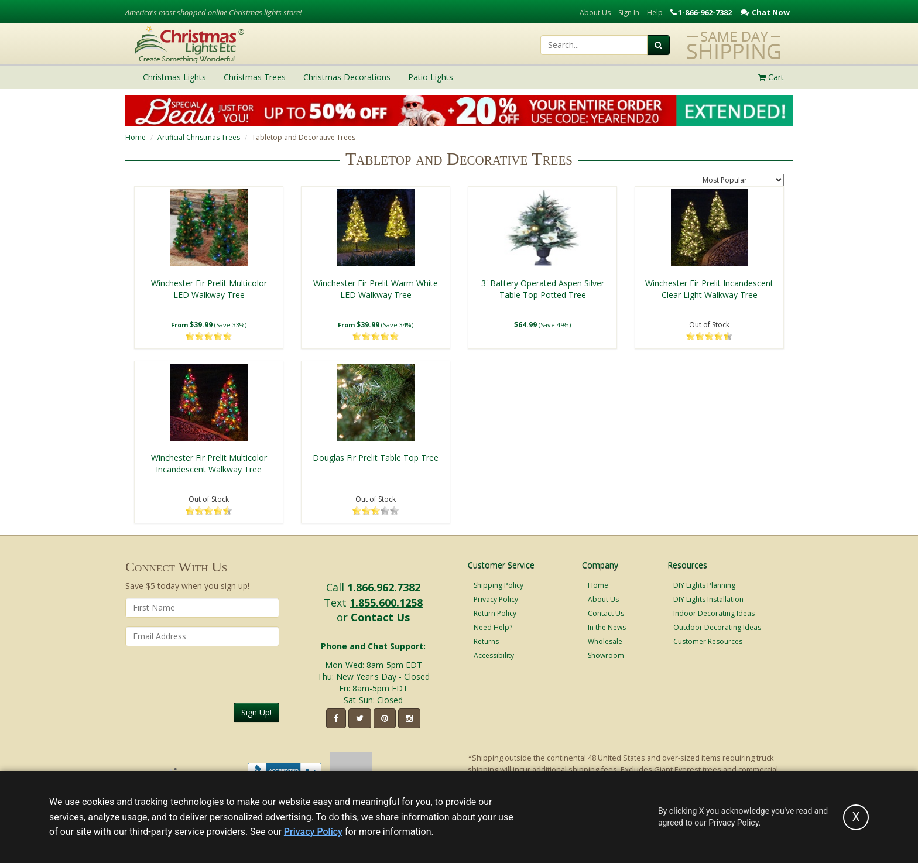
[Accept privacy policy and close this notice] (856, 817)
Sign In (628, 13)
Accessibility (494, 655)
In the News (607, 627)
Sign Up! (256, 712)
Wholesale (605, 641)
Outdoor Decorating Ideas (717, 627)
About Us (595, 13)
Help (655, 13)
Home (135, 137)
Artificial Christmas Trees (198, 137)
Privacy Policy (496, 599)
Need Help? (493, 627)
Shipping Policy (498, 585)
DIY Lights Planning (704, 585)
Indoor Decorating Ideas (714, 613)
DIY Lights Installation (708, 599)
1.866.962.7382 (383, 587)
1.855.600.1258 (386, 602)
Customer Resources (707, 641)
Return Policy (495, 613)
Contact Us (380, 617)
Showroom (606, 655)
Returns (486, 641)
